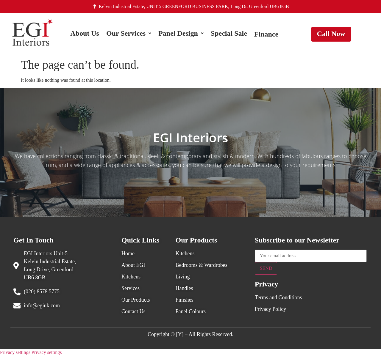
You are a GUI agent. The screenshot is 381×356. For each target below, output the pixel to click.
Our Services (128, 34)
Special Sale (229, 34)
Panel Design (181, 34)
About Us (84, 34)
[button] (128, 34)
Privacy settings (15, 352)
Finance (266, 34)
